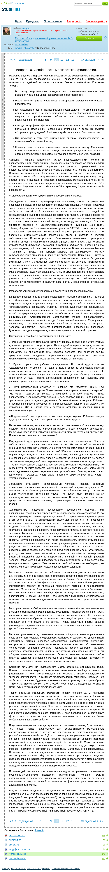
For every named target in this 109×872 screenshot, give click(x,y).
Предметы (32, 21)
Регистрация (17, 3)
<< (11, 59)
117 (103, 858)
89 (104, 845)
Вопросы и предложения (38, 868)
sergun (26, 28)
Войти (7, 3)
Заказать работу (96, 21)
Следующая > (90, 59)
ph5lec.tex (14, 845)
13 (72, 59)
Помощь (6, 868)
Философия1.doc (17, 854)
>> (101, 59)
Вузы (18, 21)
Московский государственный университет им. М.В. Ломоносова (44, 39)
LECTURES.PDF (17, 835)
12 (67, 59)
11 (61, 59)
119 (103, 835)
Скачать (89, 38)
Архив (18, 48)
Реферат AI (74, 21)
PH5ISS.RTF (15, 840)
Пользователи (53, 21)
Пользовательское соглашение (66, 868)
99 (104, 840)
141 (103, 854)
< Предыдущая (23, 59)
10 (56, 59)
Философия (21, 44)
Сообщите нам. (21, 32)
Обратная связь (18, 868)
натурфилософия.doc (19, 849)
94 (104, 849)
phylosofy (29, 48)
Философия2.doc (17, 858)
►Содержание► (2, 106)
